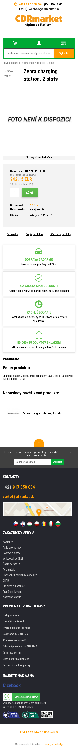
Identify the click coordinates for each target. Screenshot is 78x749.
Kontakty (8, 542)
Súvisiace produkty (60, 234)
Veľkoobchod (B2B (13, 558)
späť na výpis (8, 73)
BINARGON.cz (51, 731)
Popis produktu (34, 234)
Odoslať (57, 461)
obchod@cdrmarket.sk (44, 9)
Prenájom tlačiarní (12, 591)
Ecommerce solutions (31, 731)
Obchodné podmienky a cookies (20, 575)
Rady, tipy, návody (12, 547)
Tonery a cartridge (53, 744)
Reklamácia (9, 569)
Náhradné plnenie (12, 597)
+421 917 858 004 (28, 4)
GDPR (6, 580)
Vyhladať (64, 53)
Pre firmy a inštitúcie (14, 586)
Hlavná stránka (10, 62)
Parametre (12, 234)
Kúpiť (29, 192)
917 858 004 (19, 487)
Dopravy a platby (11, 553)
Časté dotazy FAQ (12, 564)
